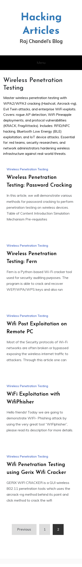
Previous (24, 529)
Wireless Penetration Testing (27, 169)
